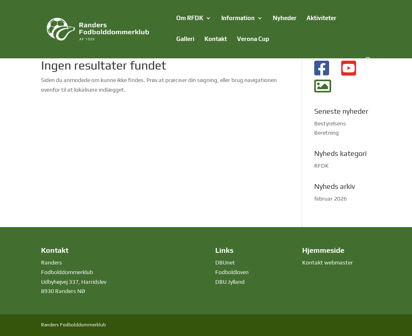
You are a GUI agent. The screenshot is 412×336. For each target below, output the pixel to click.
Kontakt (215, 39)
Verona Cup (253, 39)
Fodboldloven (232, 272)
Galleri (185, 39)
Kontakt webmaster (327, 262)
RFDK (321, 165)
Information (238, 18)
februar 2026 (330, 198)
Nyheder (285, 18)
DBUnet (225, 262)
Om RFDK (189, 18)
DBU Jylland (230, 282)
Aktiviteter (321, 18)
